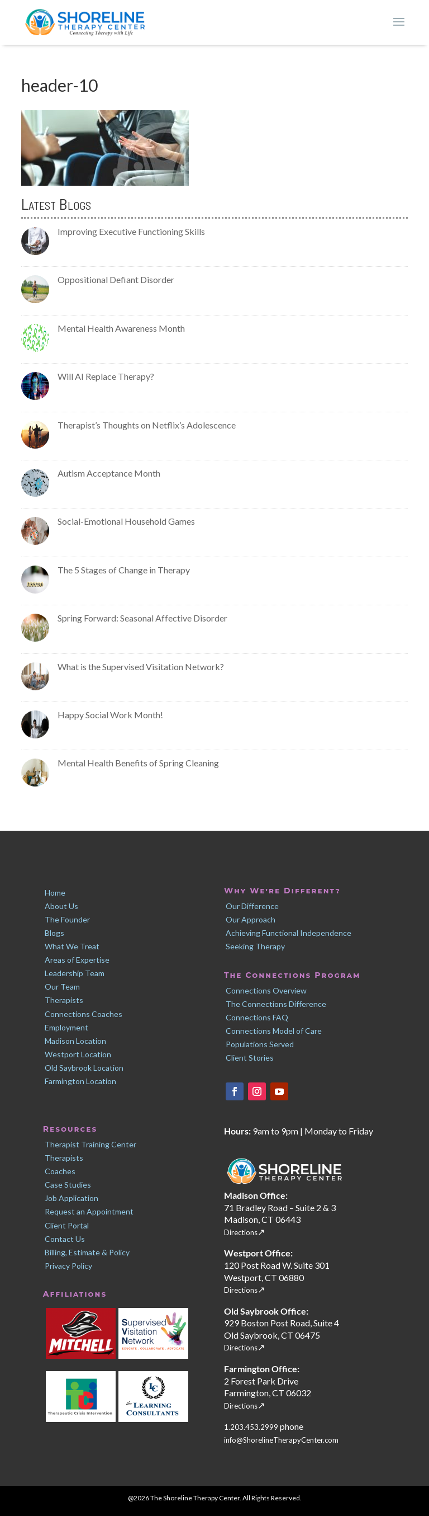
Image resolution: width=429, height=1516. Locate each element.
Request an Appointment (89, 1211)
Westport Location (78, 1054)
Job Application (71, 1198)
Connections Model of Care (274, 1030)
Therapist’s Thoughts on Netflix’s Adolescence (147, 425)
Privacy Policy (68, 1265)
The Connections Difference (276, 1004)
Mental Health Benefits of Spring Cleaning (138, 762)
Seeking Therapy (255, 946)
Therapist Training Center (90, 1144)
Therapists (64, 1000)
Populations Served (260, 1044)
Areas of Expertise (77, 959)
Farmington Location (80, 1081)
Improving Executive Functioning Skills (131, 231)
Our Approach (250, 919)
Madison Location (75, 1041)
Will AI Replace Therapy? (106, 376)
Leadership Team (74, 973)
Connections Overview (266, 990)
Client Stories (250, 1057)
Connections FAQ (257, 1017)
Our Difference (252, 906)
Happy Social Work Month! (110, 714)
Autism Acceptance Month (109, 473)
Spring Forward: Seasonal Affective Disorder (142, 618)
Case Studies (68, 1184)
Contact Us (65, 1239)
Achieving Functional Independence (288, 933)
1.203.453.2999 (252, 1427)
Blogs (54, 933)
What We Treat (72, 946)
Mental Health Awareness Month (121, 328)
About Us (61, 906)
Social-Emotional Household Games (126, 521)
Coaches (60, 1171)
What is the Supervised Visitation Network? (141, 666)
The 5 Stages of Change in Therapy (124, 569)
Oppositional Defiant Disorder (116, 279)
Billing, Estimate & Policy (87, 1252)
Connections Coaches (83, 1014)
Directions (241, 1232)
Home (55, 892)
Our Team (62, 986)
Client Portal (67, 1225)
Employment (66, 1027)
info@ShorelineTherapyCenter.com (281, 1439)
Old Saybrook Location (84, 1067)
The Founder (67, 919)
